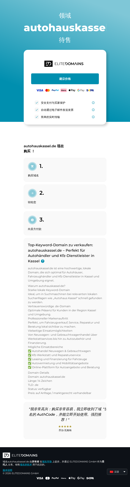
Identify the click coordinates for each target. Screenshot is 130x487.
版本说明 (7, 470)
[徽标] (53, 456)
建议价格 (65, 78)
